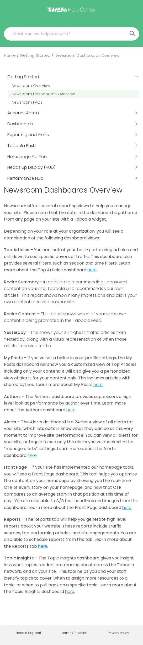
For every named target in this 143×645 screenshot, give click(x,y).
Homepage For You (72, 157)
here (92, 270)
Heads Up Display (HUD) (72, 167)
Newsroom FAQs (27, 102)
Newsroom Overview (31, 85)
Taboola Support (27, 633)
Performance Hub (72, 178)
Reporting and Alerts (72, 135)
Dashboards (72, 124)
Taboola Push (72, 146)
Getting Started (35, 55)
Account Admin (72, 113)
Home (10, 55)
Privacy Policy (118, 633)
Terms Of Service (74, 633)
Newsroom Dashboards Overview (43, 94)
